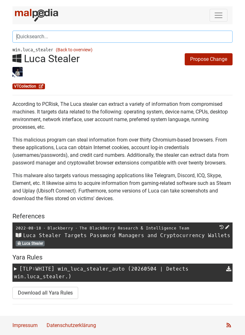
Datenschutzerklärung (71, 325)
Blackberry (60, 228)
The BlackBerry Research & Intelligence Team (134, 228)
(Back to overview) (74, 50)
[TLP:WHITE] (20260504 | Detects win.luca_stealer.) (101, 273)
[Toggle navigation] (218, 15)
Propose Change (208, 59)
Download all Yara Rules (45, 293)
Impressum (25, 325)
